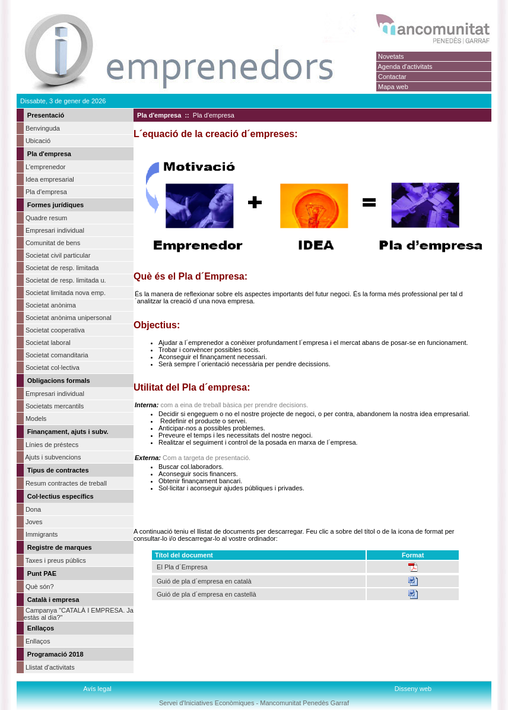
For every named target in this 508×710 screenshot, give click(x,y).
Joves (34, 521)
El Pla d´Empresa (182, 566)
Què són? (40, 586)
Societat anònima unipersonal (69, 317)
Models (36, 418)
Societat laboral (48, 342)
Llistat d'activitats (50, 667)
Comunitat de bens (53, 242)
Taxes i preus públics (56, 560)
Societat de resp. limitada (62, 267)
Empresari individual (55, 230)
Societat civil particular (58, 255)
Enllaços (38, 641)
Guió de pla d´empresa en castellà (206, 594)
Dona (33, 509)
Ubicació (38, 140)
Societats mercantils (55, 406)
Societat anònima (51, 305)
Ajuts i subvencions (53, 457)
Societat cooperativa (55, 330)
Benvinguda (43, 128)
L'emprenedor (46, 166)
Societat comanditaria (57, 355)
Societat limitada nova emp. (66, 292)
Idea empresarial (50, 179)
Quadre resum (46, 217)
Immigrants (42, 534)
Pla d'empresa (46, 191)
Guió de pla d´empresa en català (202, 581)
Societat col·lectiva (53, 367)
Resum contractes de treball (66, 483)
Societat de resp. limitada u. (66, 280)
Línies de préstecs (52, 444)
